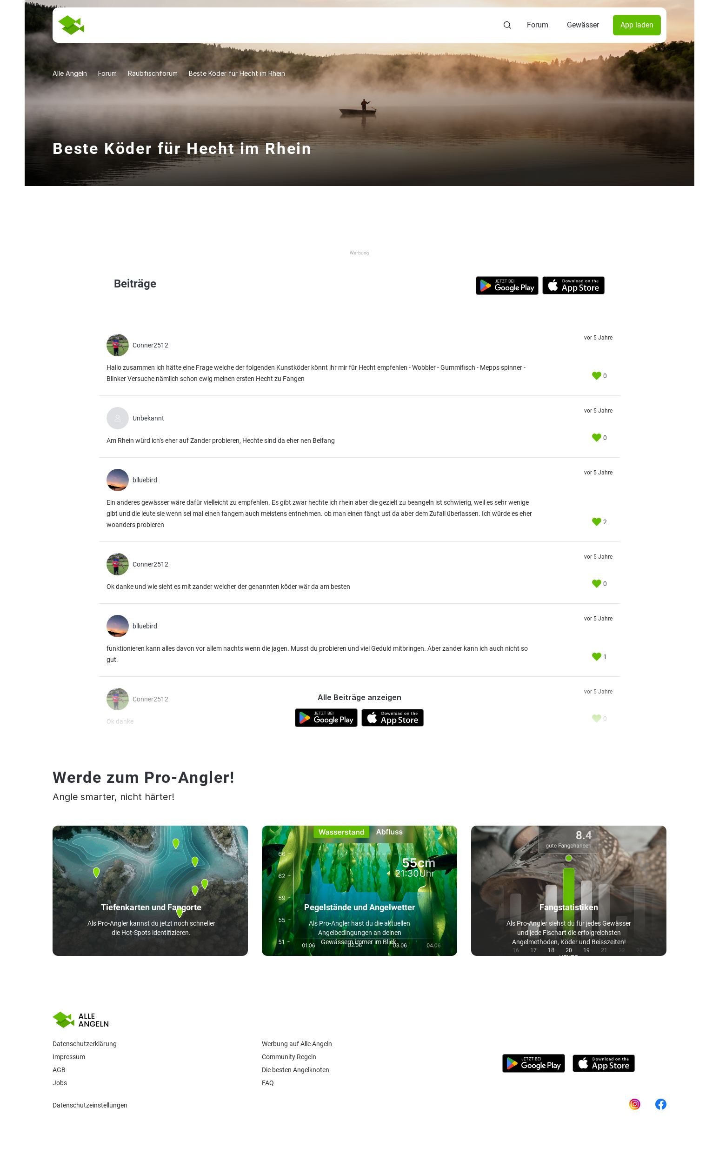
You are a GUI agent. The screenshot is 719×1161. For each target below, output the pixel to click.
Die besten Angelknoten (295, 1070)
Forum (537, 24)
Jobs (60, 1083)
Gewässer (583, 24)
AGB (59, 1070)
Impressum (69, 1057)
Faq (268, 1083)
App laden (636, 24)
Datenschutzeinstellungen (90, 1105)
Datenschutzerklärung (85, 1044)
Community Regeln (289, 1057)
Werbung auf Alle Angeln (297, 1044)
